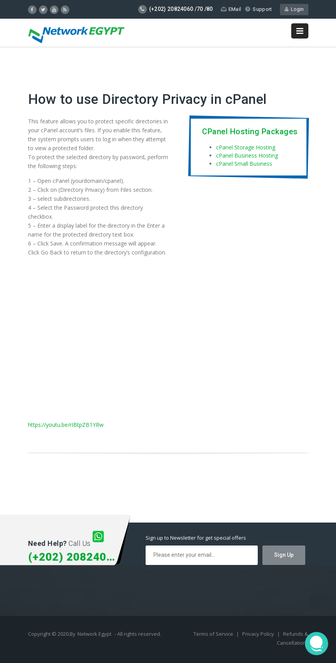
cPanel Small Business (244, 163)
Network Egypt (94, 633)
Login (294, 9)
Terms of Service (214, 633)
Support (258, 9)
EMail (231, 9)
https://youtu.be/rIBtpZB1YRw (66, 424)
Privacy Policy (258, 633)
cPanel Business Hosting (247, 155)
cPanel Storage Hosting (245, 147)
